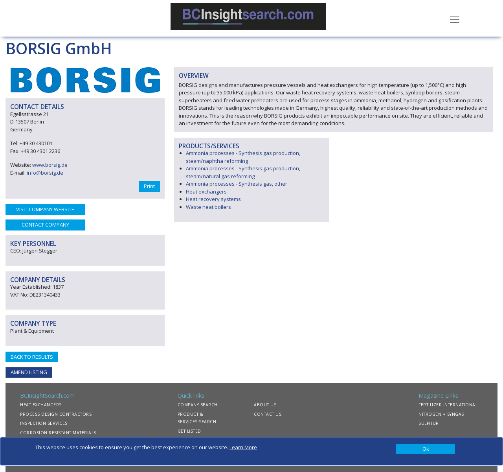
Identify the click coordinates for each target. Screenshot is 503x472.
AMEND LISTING (29, 372)
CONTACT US (267, 414)
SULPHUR (429, 423)
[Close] (425, 449)
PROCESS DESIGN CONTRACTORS (56, 414)
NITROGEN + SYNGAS (441, 414)
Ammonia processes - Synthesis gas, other (236, 183)
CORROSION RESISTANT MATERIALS (58, 432)
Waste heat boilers (208, 206)
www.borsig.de (50, 164)
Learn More (243, 447)
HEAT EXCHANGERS (41, 404)
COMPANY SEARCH (198, 404)
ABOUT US (265, 404)
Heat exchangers (206, 191)
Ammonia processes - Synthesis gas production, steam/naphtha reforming (243, 156)
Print (149, 186)
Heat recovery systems (213, 199)
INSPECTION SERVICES (44, 423)
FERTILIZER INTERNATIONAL (448, 404)
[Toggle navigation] (454, 18)
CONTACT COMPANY (45, 224)
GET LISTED (189, 431)
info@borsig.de (45, 172)
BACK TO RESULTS (32, 356)
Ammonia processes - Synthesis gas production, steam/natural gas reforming (243, 172)
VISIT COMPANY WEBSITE (45, 209)
